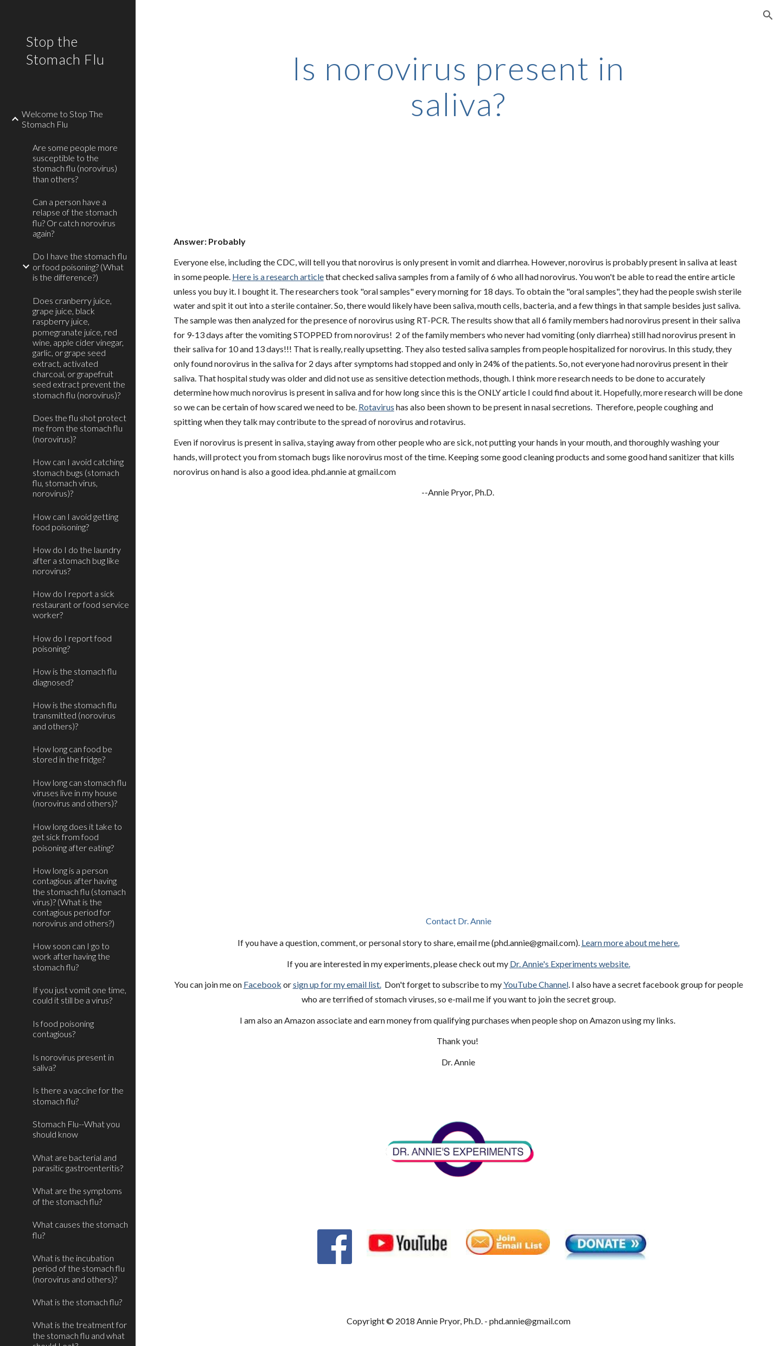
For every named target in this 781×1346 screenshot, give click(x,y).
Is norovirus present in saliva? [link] (73, 1062)
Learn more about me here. (630, 942)
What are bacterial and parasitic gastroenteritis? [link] (78, 1162)
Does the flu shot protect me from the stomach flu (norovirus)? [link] (79, 428)
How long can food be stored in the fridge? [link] (72, 754)
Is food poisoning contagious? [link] (63, 1028)
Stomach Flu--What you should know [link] (76, 1129)
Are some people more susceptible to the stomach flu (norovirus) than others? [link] (75, 163)
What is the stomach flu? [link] (77, 1302)
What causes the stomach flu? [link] (80, 1229)
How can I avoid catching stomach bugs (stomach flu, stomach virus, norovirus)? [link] (78, 477)
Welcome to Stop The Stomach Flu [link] (62, 119)
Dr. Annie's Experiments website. (570, 963)
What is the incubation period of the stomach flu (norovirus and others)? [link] (79, 1268)
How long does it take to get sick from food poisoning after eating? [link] (77, 837)
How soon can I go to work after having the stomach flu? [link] (71, 956)
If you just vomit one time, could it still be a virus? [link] (79, 995)
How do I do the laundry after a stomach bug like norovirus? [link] (77, 560)
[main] (458, 86)
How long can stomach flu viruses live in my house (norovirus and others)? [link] (79, 793)
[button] (768, 15)
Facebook (262, 984)
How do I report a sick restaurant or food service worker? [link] (81, 604)
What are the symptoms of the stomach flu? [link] (77, 1195)
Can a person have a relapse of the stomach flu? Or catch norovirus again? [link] (75, 217)
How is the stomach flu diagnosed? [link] (75, 676)
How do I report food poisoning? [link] (72, 643)
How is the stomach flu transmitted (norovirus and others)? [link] (75, 715)
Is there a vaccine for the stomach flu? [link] (78, 1095)
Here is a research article (278, 276)
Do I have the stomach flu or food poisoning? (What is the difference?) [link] (80, 266)
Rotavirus (376, 407)
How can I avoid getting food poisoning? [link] (75, 521)
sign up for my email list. (337, 984)
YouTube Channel (535, 984)
